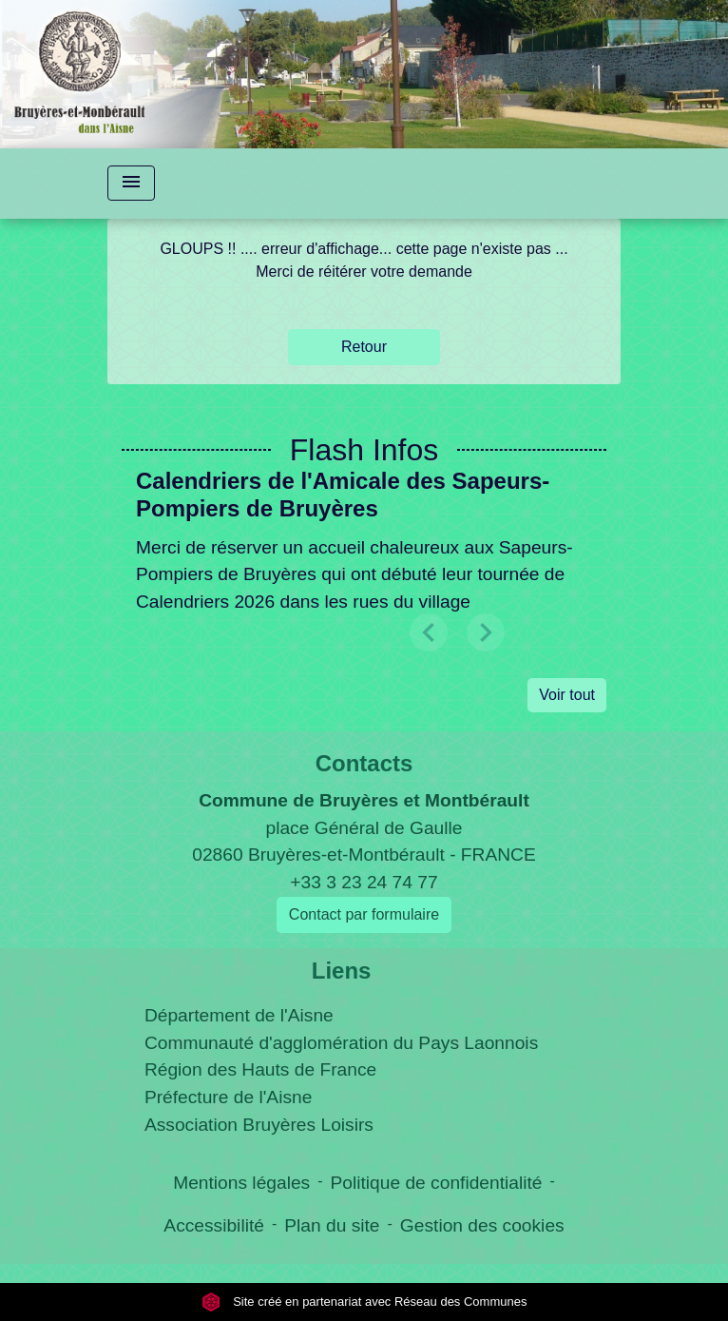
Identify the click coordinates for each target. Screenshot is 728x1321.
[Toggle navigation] (131, 183)
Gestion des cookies (482, 1225)
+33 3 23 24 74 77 (363, 882)
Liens (342, 970)
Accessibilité (213, 1225)
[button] (485, 631)
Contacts (364, 763)
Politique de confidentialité (437, 1183)
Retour (364, 347)
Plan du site (331, 1225)
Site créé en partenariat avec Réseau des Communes (364, 1301)
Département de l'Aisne (239, 1015)
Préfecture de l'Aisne (228, 1097)
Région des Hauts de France (260, 1069)
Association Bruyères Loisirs (259, 1125)
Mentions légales (241, 1183)
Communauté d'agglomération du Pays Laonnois (341, 1043)
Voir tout (567, 695)
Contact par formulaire (364, 914)
